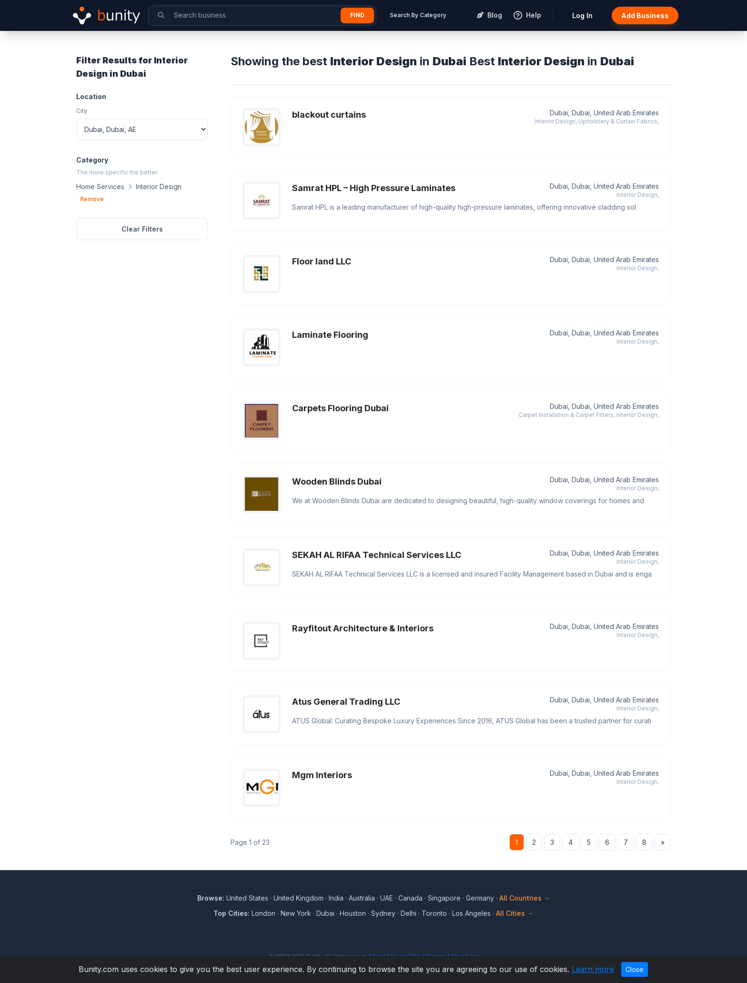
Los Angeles (471, 913)
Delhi (408, 913)
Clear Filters (142, 229)
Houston (353, 913)
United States (247, 898)
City (81, 110)
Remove (92, 199)
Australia (362, 898)
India (336, 898)
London (263, 913)
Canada (410, 898)
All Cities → (515, 913)
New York (296, 913)
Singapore (444, 898)
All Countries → (524, 898)
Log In (582, 15)
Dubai (325, 913)
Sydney (383, 913)
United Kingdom (298, 898)
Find (357, 15)
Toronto (434, 913)
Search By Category (418, 15)
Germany (480, 898)
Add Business (645, 15)
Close (635, 969)
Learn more (593, 969)
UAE (386, 898)
